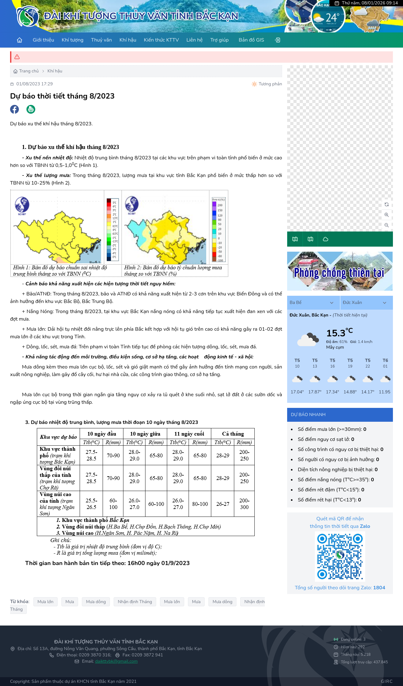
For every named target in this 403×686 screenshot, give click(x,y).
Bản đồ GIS (251, 40)
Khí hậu (127, 40)
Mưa (69, 602)
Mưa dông (96, 602)
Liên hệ (194, 40)
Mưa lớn (45, 602)
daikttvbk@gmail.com (116, 661)
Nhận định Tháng (135, 602)
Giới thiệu (43, 40)
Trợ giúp (219, 40)
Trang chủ (26, 71)
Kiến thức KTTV (161, 40)
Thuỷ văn (101, 40)
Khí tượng (72, 40)
